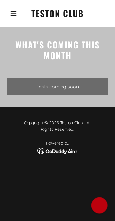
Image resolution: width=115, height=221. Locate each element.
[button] (14, 13)
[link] (57, 15)
